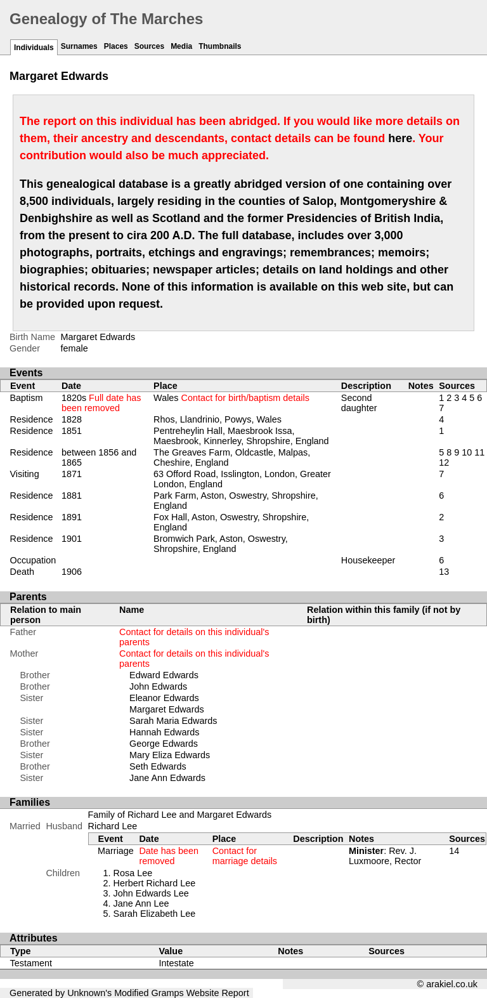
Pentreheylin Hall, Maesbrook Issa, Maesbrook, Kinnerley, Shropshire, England (241, 436)
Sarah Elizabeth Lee (155, 914)
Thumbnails (219, 46)
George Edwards (163, 744)
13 (444, 572)
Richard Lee (113, 826)
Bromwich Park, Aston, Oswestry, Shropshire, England (220, 544)
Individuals (34, 47)
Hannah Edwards (164, 732)
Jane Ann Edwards (167, 778)
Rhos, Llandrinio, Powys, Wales (217, 419)
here (400, 138)
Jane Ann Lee (141, 903)
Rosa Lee (133, 873)
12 (444, 462)
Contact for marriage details (244, 856)
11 (479, 452)
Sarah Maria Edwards (173, 721)
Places (116, 46)
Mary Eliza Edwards (169, 755)
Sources (149, 46)
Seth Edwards (157, 766)
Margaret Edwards (166, 709)
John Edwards (158, 686)
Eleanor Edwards (164, 698)
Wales (231, 398)
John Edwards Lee (151, 893)
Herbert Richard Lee (155, 883)
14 (454, 851)
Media (181, 46)
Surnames (79, 46)
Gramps (168, 993)
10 (467, 452)
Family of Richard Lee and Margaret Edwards (180, 815)
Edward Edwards (163, 675)
